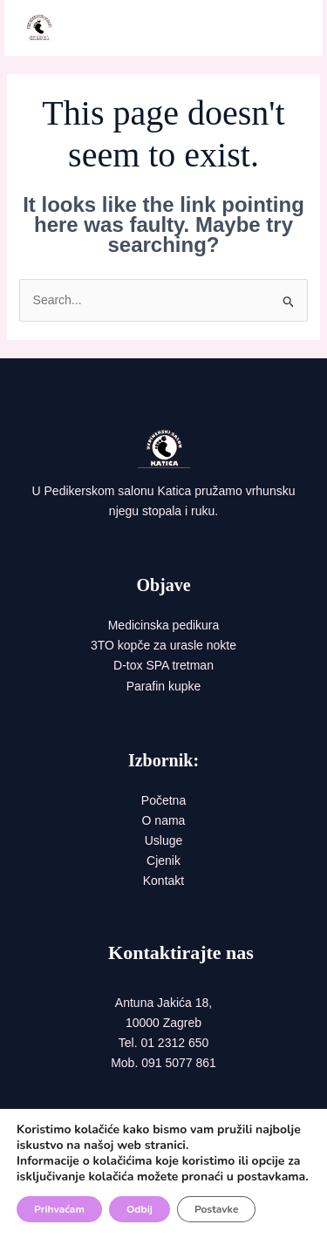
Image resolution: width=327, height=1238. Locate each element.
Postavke (216, 1209)
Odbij (139, 1209)
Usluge (164, 840)
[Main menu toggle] (287, 28)
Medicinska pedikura (164, 625)
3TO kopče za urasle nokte (163, 645)
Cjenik (163, 860)
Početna (163, 800)
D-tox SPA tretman (163, 665)
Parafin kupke (163, 686)
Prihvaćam (59, 1209)
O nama (164, 820)
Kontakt (163, 881)
